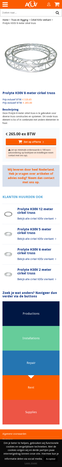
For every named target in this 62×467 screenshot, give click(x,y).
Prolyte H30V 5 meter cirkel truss (34, 231)
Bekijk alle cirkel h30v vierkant (36, 218)
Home (5, 20)
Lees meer (31, 463)
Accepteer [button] (51, 459)
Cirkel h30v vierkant (41, 20)
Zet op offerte (31, 142)
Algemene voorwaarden (14, 434)
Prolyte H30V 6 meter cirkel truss (34, 251)
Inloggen (48, 4)
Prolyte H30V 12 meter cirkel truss (35, 211)
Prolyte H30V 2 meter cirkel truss (34, 271)
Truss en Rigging (19, 20)
